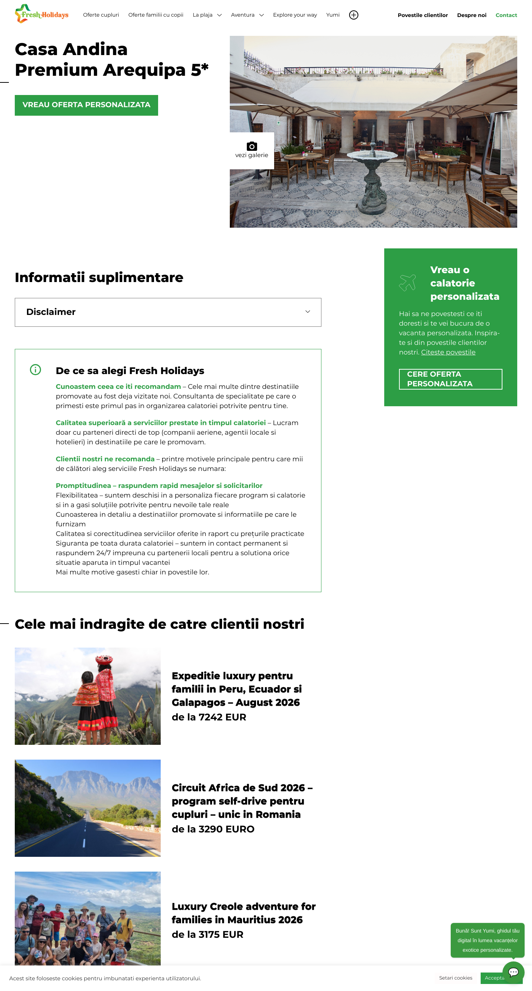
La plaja (203, 14)
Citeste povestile (448, 352)
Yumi (333, 14)
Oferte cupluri (101, 14)
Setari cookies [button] (456, 978)
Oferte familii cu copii (155, 14)
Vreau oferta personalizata (87, 105)
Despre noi (472, 15)
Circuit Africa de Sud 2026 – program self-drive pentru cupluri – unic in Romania (242, 801)
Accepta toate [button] (501, 978)
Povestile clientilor (423, 15)
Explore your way (295, 14)
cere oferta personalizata (440, 379)
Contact (506, 15)
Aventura (243, 14)
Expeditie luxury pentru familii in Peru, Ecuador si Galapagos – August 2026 (237, 689)
